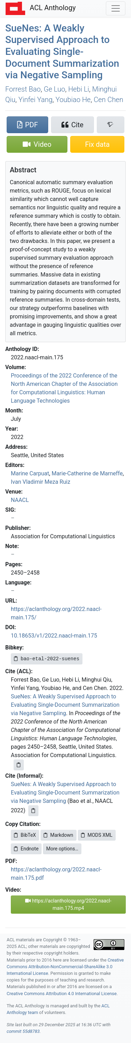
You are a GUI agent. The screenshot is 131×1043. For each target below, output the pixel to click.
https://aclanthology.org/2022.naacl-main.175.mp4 (68, 904)
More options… (62, 848)
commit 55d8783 (23, 1031)
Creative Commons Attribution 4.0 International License (62, 993)
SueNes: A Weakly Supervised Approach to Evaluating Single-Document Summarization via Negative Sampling (65, 705)
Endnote (26, 848)
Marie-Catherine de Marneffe (87, 473)
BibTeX (25, 835)
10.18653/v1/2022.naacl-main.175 (54, 635)
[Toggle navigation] (115, 8)
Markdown (58, 835)
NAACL (20, 500)
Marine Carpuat (30, 473)
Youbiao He (73, 99)
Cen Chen (108, 99)
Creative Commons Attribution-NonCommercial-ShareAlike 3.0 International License (65, 966)
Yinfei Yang (36, 99)
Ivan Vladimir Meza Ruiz (40, 482)
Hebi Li (78, 89)
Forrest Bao (23, 89)
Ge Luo (54, 89)
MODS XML (96, 835)
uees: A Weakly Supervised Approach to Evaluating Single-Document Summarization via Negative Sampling (62, 51)
